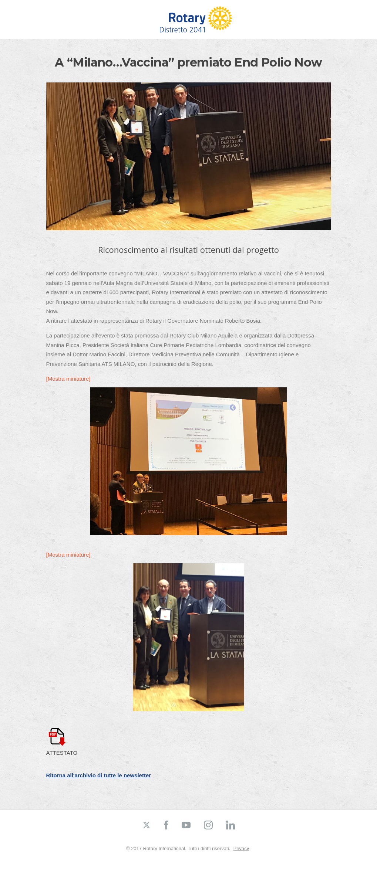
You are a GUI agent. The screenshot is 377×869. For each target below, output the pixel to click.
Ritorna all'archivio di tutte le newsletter (98, 775)
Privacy (241, 848)
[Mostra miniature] (68, 379)
